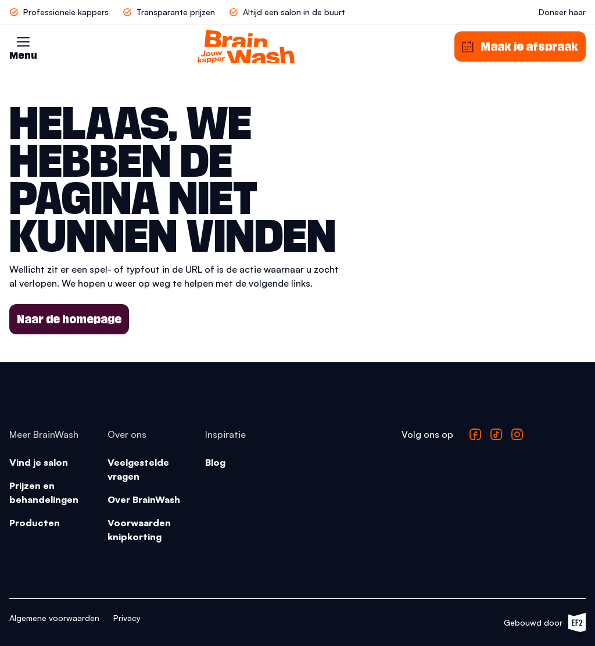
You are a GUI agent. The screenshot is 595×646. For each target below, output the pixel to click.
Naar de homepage (69, 319)
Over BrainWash (143, 499)
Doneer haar (562, 12)
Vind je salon (38, 462)
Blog (215, 462)
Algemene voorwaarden (54, 618)
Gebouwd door (545, 622)
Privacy (127, 618)
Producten (34, 523)
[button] (23, 42)
